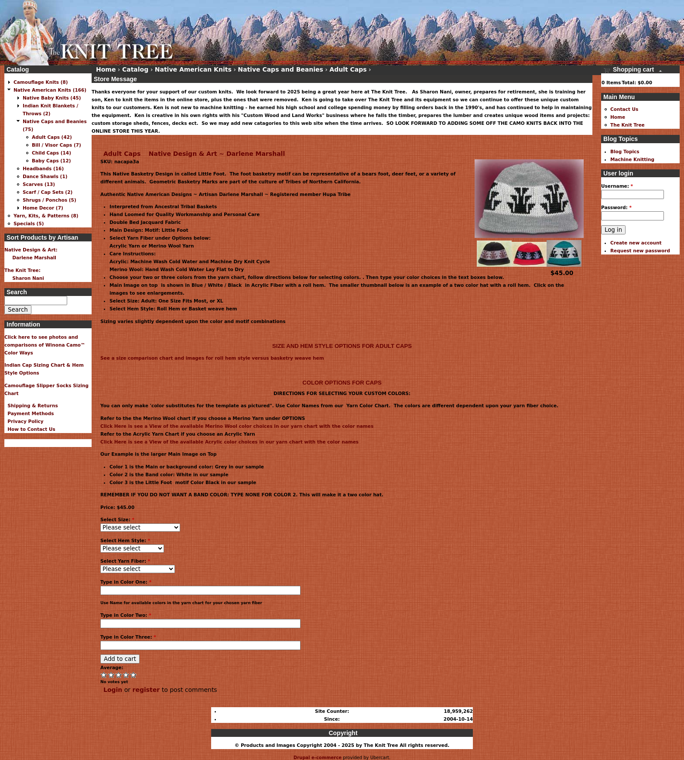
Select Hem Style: (125, 540)
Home (106, 69)
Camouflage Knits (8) (41, 82)
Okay (111, 674)
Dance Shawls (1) (45, 176)
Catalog (135, 69)
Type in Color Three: (128, 637)
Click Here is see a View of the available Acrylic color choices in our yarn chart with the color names (229, 441)
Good (119, 674)
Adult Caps (121, 153)
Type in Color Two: (125, 615)
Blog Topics (625, 151)
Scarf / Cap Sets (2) (47, 192)
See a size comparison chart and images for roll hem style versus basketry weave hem (212, 358)
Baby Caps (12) (51, 160)
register (146, 689)
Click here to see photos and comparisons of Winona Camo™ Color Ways (45, 344)
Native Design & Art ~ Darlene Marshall (217, 153)
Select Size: (117, 519)
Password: (616, 207)
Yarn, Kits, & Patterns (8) (46, 215)
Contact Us (624, 109)
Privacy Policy (24, 421)
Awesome (133, 674)
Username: (617, 186)
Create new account (636, 242)
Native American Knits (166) (50, 90)
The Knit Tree (627, 124)
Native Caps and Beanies (280, 69)
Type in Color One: (125, 582)
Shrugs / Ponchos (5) (49, 200)
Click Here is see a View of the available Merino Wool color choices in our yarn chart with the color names (236, 426)
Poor (104, 674)
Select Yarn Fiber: (125, 561)
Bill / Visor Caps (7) (56, 145)
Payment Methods (29, 413)
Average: (111, 667)
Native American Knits (193, 69)
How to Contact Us (29, 429)
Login (112, 689)
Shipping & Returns (31, 405)
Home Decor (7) (43, 207)
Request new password (640, 250)
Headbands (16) (43, 168)
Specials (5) (29, 223)
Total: (629, 82)
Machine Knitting (632, 159)
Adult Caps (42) (52, 137)
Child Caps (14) (51, 152)
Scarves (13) (39, 184)
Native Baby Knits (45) (52, 97)
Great (126, 674)
